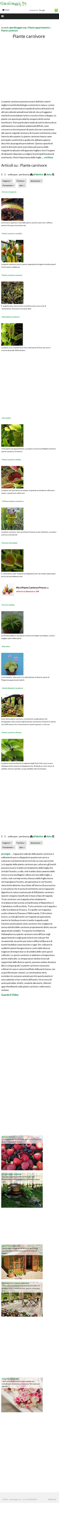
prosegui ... (6, 853)
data (49, 174)
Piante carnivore (9, 30)
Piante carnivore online (11, 459)
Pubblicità (52, 1499)
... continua (47, 157)
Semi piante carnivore (11, 317)
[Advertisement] (27, 68)
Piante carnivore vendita (12, 233)
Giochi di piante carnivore (12, 688)
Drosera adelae (8, 605)
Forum (5, 10)
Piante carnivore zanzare (12, 275)
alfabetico (38, 174)
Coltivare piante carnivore (12, 501)
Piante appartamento (39, 27)
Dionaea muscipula (9, 543)
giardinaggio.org (18, 27)
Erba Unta (6, 646)
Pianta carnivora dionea (11, 732)
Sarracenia (6, 418)
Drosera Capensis (9, 192)
